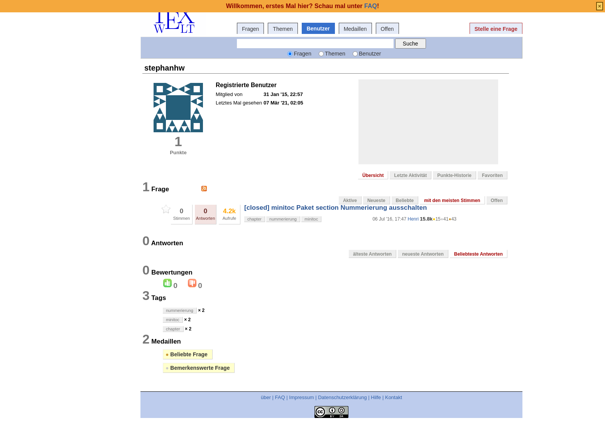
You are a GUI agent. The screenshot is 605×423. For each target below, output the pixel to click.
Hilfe (376, 397)
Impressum (301, 397)
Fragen (250, 29)
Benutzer (318, 28)
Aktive (350, 200)
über (266, 397)
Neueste (376, 200)
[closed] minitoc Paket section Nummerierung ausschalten (335, 207)
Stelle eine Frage (496, 29)
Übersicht (373, 175)
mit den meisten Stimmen (452, 200)
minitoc (311, 219)
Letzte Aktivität (410, 175)
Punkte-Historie (454, 175)
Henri (413, 219)
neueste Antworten (423, 254)
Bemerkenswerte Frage (198, 368)
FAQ (280, 397)
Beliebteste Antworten (478, 254)
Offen (387, 29)
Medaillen (355, 29)
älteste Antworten (372, 254)
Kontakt (393, 397)
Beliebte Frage (187, 354)
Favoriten (492, 175)
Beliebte (405, 200)
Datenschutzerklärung (342, 397)
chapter (254, 219)
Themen (282, 29)
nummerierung (283, 219)
